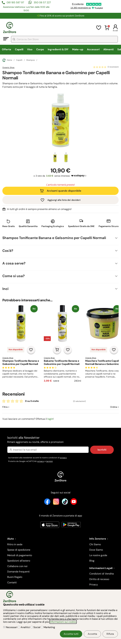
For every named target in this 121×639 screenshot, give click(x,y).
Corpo (40, 49)
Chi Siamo (95, 544)
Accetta (92, 634)
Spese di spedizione (18, 549)
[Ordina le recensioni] (103, 407)
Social (36, 627)
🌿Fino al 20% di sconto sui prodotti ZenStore (60, 15)
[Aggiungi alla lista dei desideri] (31, 350)
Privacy (93, 584)
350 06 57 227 (42, 2)
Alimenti (108, 49)
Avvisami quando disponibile (64, 190)
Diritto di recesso (99, 579)
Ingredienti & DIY (58, 49)
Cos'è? (7, 250)
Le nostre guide (98, 555)
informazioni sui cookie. (63, 622)
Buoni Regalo (14, 577)
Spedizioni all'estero (18, 560)
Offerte (6, 49)
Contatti (12, 582)
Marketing (48, 627)
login (50, 419)
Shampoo (30, 60)
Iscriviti (102, 449)
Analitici (24, 627)
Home (7, 60)
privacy (63, 457)
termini (49, 461)
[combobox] (64, 39)
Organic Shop (8, 67)
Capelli (19, 49)
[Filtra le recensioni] (14, 407)
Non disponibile (16, 349)
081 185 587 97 (15, 2)
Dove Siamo (96, 549)
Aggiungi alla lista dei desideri (64, 200)
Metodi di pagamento (19, 555)
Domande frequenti (18, 571)
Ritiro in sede (14, 544)
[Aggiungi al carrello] (57, 350)
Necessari (10, 627)
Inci (5, 288)
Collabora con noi (17, 566)
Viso (29, 49)
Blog (91, 560)
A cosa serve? (14, 263)
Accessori (93, 49)
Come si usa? (13, 276)
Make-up (77, 49)
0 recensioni (113, 67)
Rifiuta (110, 634)
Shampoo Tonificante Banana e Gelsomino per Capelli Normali (54, 238)
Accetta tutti (71, 634)
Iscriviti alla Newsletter (60, 440)
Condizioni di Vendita (101, 573)
